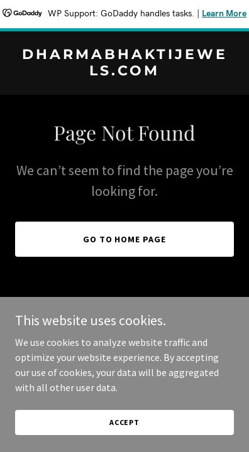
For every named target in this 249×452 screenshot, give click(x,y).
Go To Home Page (125, 239)
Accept (124, 422)
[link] (124, 71)
